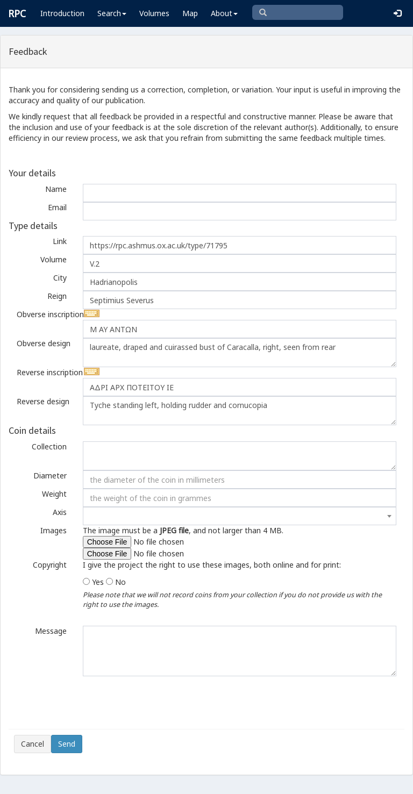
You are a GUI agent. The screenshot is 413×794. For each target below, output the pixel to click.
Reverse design (43, 401)
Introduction (62, 13)
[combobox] (239, 516)
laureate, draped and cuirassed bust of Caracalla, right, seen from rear (239, 352)
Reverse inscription (46, 372)
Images (53, 530)
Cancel (32, 744)
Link (60, 241)
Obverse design (43, 343)
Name (56, 189)
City (60, 278)
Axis (60, 512)
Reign (57, 296)
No (120, 582)
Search (111, 13)
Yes (98, 582)
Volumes (154, 13)
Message (51, 631)
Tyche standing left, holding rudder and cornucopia (239, 410)
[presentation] (95, 703)
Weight (54, 494)
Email (57, 207)
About (224, 13)
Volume (53, 259)
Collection (49, 446)
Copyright (50, 565)
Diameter (50, 475)
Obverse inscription (46, 314)
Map (190, 13)
